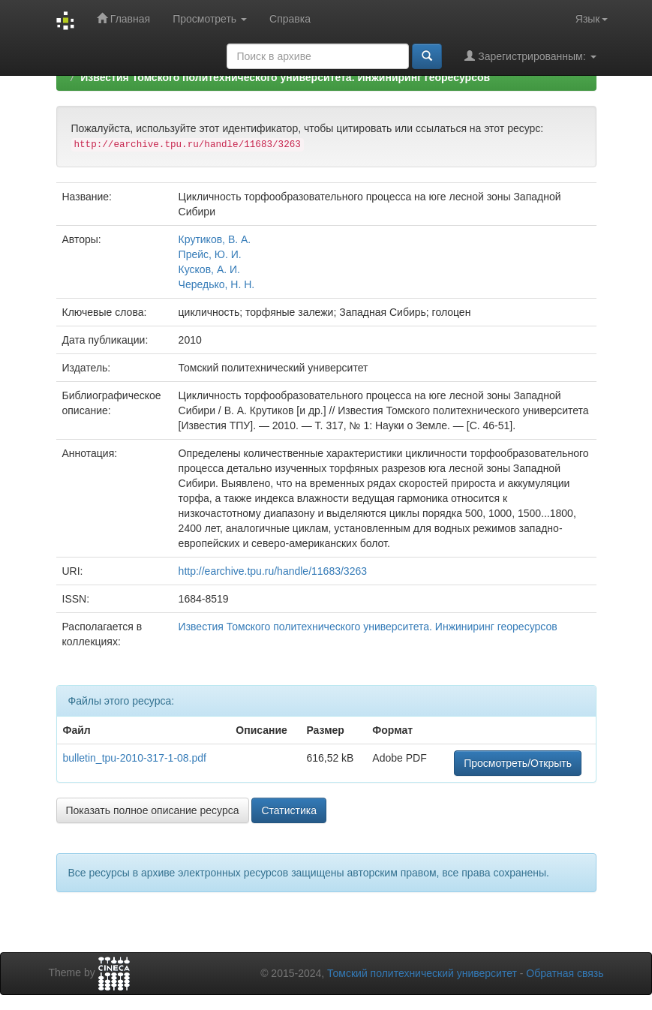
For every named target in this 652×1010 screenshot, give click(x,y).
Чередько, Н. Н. (217, 284)
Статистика (289, 810)
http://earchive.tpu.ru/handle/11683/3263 (273, 571)
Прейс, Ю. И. (210, 254)
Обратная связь (564, 973)
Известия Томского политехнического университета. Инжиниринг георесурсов (285, 77)
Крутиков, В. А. (215, 239)
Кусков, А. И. (209, 269)
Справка (290, 19)
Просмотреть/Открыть (518, 763)
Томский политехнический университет (422, 973)
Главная (123, 18)
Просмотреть (210, 19)
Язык (591, 19)
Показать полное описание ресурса (152, 810)
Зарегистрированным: (530, 56)
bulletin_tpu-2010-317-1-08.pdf (134, 758)
